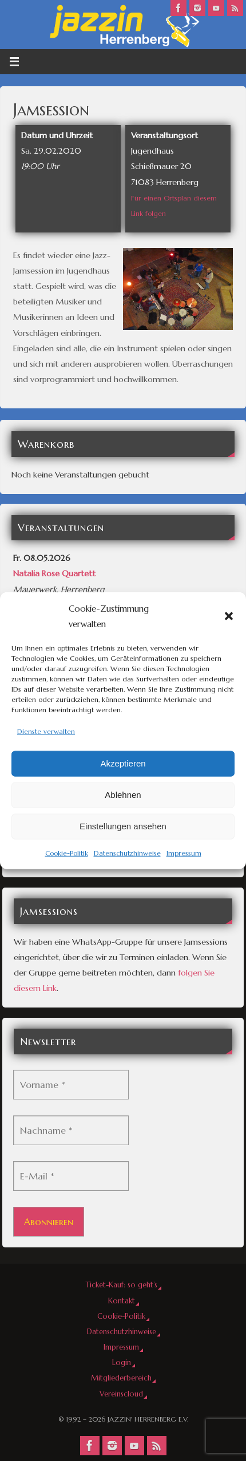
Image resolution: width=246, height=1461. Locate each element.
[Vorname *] (71, 1084)
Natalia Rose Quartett (54, 573)
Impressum (183, 852)
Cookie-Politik (66, 852)
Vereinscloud (121, 1394)
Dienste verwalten (46, 731)
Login (121, 1362)
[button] (229, 616)
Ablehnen (123, 795)
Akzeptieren (122, 763)
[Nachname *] (71, 1130)
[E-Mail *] (71, 1176)
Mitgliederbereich (121, 1378)
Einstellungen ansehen (123, 826)
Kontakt (121, 1301)
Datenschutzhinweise (127, 852)
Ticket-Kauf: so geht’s (121, 1285)
